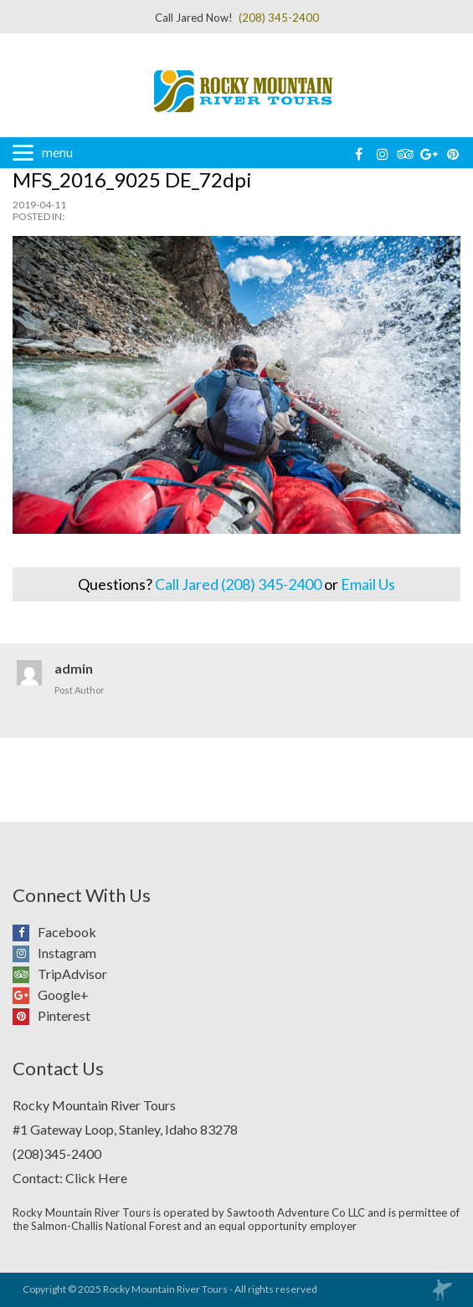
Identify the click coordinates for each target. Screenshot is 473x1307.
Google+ (25, 995)
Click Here (96, 1178)
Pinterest (25, 1015)
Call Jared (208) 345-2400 (238, 584)
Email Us (368, 584)
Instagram (25, 953)
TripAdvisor (25, 974)
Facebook (25, 932)
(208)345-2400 (57, 1153)
